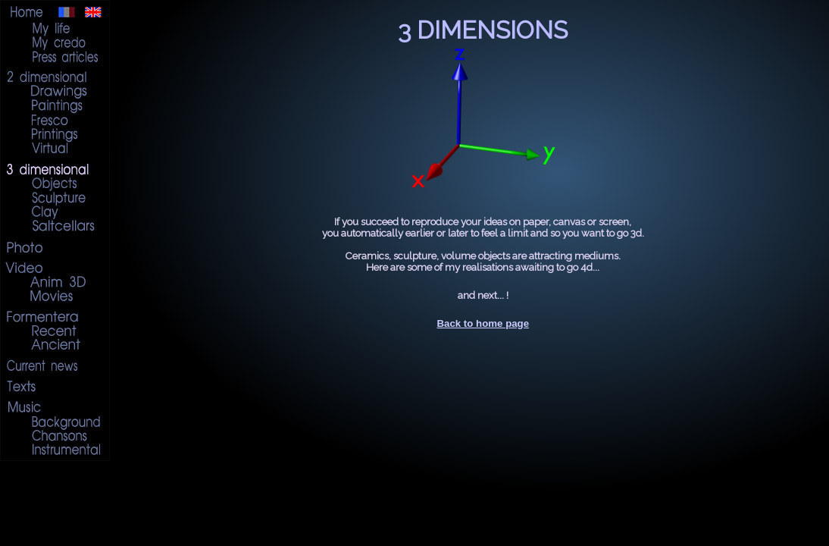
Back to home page (482, 323)
